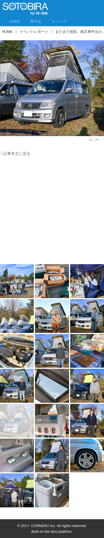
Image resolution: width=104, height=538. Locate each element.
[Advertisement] (52, 211)
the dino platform (58, 531)
